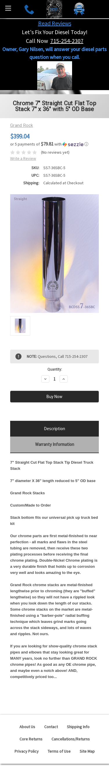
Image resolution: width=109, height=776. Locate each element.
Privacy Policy (27, 751)
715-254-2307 (66, 40)
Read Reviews (54, 23)
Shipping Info (78, 726)
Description (54, 428)
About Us (27, 726)
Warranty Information (54, 444)
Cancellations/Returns (70, 739)
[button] (54, 144)
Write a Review (23, 158)
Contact (51, 726)
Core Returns (30, 739)
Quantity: (54, 369)
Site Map (87, 751)
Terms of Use (59, 751)
